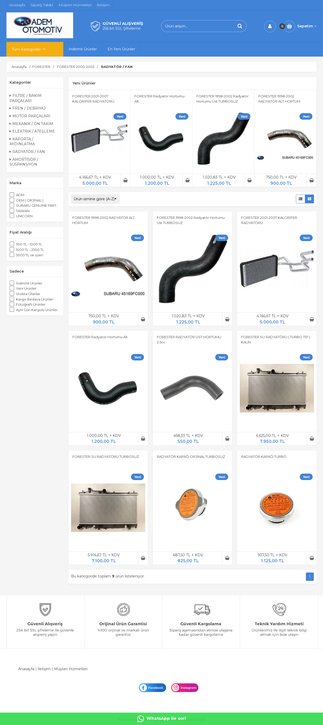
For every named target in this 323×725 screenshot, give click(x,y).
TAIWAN (22, 211)
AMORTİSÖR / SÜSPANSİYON (24, 162)
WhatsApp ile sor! (161, 719)
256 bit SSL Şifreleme (122, 28)
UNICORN (24, 216)
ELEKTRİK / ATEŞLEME (32, 131)
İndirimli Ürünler (29, 283)
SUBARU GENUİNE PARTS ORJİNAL (38, 205)
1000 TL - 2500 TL (30, 250)
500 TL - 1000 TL (29, 244)
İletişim (44, 669)
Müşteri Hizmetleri (71, 669)
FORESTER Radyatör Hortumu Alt (100, 337)
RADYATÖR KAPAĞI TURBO (264, 456)
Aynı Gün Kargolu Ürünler (37, 310)
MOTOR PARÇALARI (30, 116)
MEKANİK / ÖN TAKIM (31, 123)
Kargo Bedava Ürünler (34, 299)
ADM (20, 195)
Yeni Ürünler (26, 288)
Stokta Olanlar (28, 294)
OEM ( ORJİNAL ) (29, 200)
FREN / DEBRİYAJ (27, 108)
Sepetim (307, 26)
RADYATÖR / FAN (27, 151)
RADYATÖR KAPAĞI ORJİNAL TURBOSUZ (191, 456)
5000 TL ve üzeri (29, 255)
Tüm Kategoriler (26, 49)
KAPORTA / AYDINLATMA (22, 141)
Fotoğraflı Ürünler (30, 304)
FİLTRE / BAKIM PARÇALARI (26, 98)
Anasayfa (26, 669)
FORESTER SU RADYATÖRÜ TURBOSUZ (105, 456)
